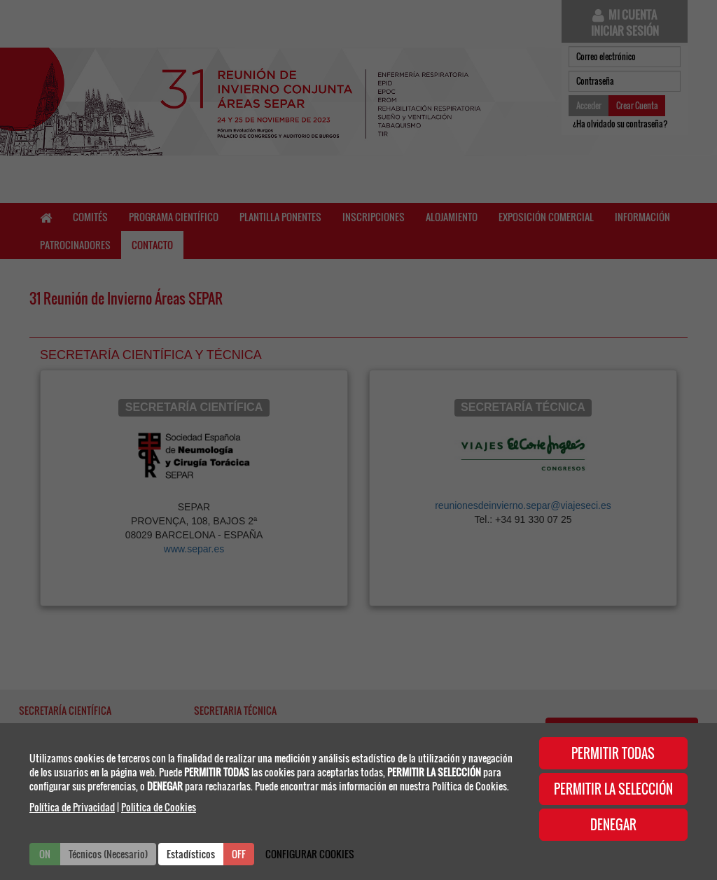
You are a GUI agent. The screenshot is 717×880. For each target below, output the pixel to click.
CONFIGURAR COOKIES (309, 853)
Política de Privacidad (72, 806)
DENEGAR (613, 825)
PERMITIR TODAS (613, 753)
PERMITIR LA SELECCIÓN (613, 789)
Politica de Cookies (158, 806)
